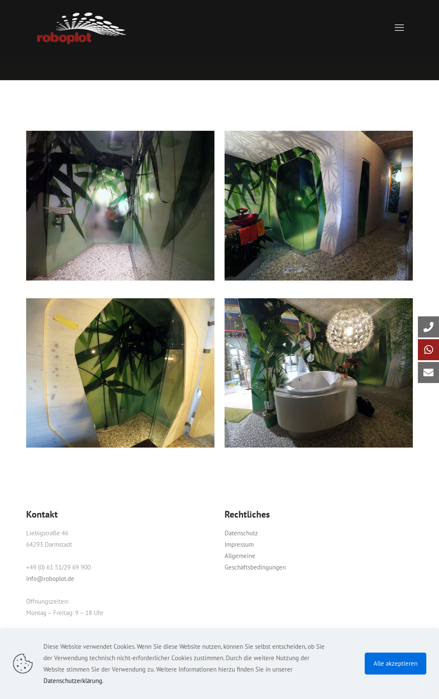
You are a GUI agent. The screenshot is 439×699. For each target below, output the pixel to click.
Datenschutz (241, 533)
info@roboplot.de (50, 579)
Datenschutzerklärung (72, 681)
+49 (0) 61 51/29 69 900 (58, 567)
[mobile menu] (399, 27)
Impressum (239, 544)
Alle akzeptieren (395, 663)
